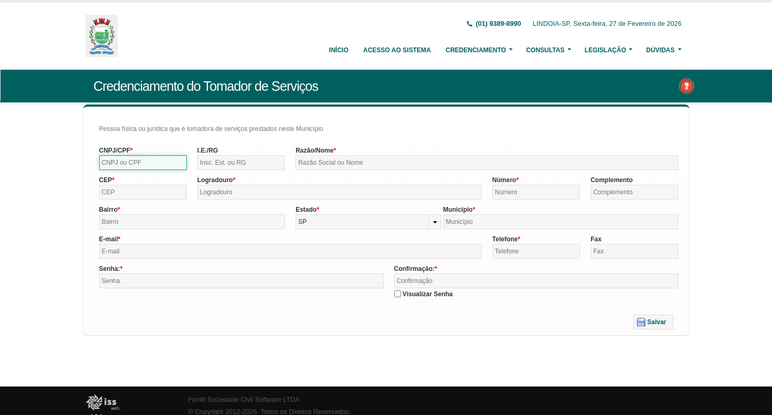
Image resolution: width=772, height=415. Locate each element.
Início (339, 50)
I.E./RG (207, 150)
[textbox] (143, 162)
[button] (653, 322)
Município (458, 209)
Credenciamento (475, 50)
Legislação (605, 50)
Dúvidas (660, 50)
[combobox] (368, 221)
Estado (306, 209)
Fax (596, 239)
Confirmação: (414, 268)
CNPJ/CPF (114, 150)
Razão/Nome (314, 150)
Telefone (505, 239)
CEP (105, 180)
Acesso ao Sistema (397, 50)
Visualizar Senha (428, 294)
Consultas (545, 50)
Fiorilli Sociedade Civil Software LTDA (244, 399)
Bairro (108, 209)
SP (302, 221)
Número (504, 180)
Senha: (109, 268)
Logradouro (215, 180)
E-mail (108, 239)
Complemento (611, 180)
